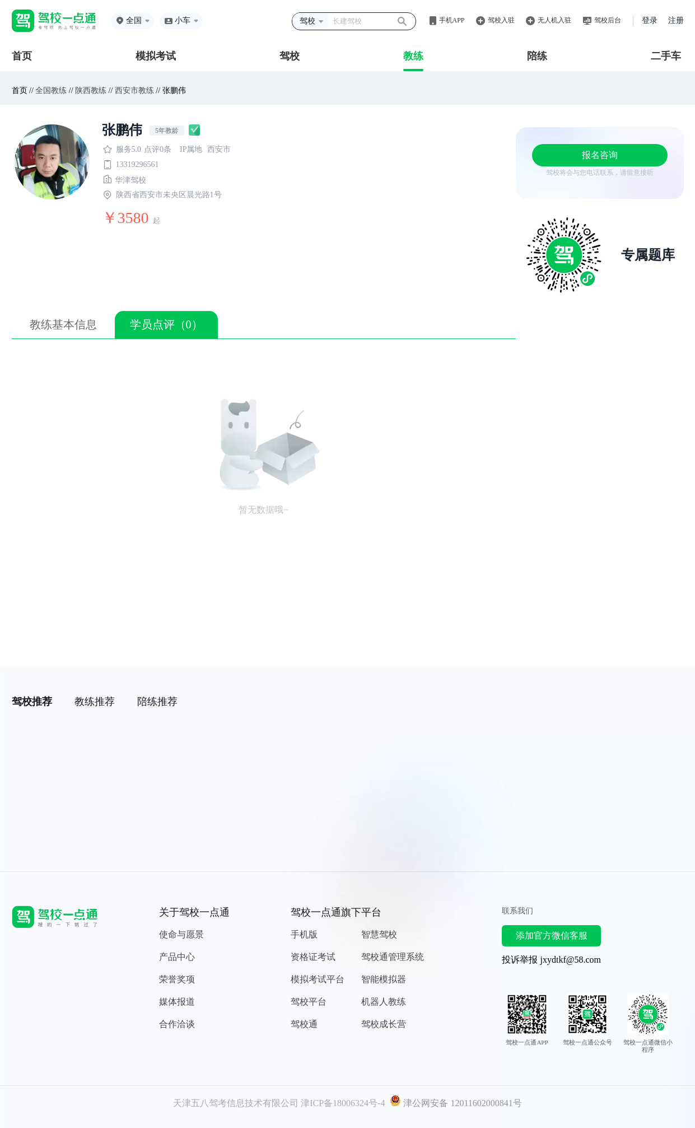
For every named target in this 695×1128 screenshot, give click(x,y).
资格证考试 (313, 957)
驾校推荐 (32, 701)
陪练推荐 (157, 701)
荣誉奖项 (177, 979)
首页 (22, 56)
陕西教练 (90, 90)
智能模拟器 (383, 979)
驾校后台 (607, 20)
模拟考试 (156, 56)
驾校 (289, 56)
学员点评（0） (166, 324)
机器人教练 (383, 1001)
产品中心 (177, 957)
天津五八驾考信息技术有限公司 (235, 1103)
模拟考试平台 (317, 979)
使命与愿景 (181, 934)
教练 (413, 56)
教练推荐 (94, 701)
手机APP (452, 20)
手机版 (304, 934)
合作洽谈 (177, 1024)
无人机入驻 (554, 20)
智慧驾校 (379, 934)
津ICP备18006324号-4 (343, 1103)
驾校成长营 (383, 1024)
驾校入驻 (501, 20)
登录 (649, 20)
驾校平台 (308, 1001)
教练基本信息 (63, 324)
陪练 (537, 56)
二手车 (666, 56)
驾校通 (304, 1024)
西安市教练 (134, 90)
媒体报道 (177, 1001)
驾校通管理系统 (392, 957)
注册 (676, 20)
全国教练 (51, 90)
